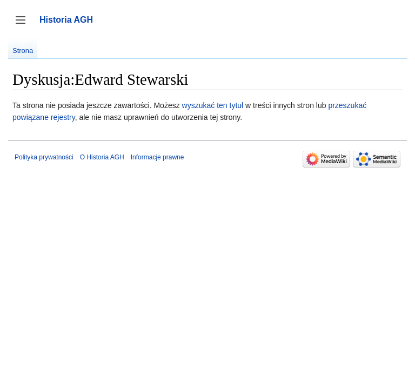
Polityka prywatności (44, 157)
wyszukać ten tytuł (213, 105)
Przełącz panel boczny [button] (24, 25)
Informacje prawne (157, 157)
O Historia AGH (102, 157)
